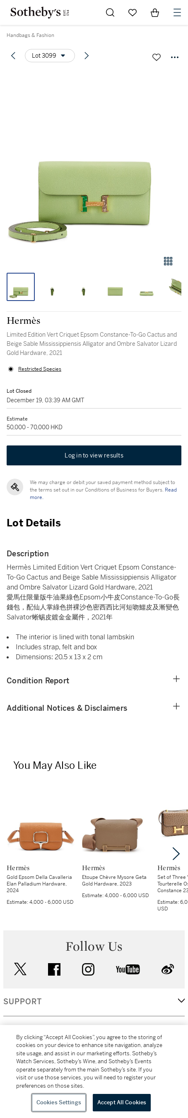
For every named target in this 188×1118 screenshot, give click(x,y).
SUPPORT (22, 1001)
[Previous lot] (13, 55)
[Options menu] (50, 55)
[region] (94, 1071)
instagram (88, 969)
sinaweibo (167, 969)
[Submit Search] (110, 12)
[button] (94, 159)
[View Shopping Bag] (155, 12)
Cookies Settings (58, 1102)
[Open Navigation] (177, 12)
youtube (128, 969)
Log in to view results (94, 455)
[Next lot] (86, 55)
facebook (54, 969)
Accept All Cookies (121, 1102)
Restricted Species (39, 369)
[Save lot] (156, 57)
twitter (20, 969)
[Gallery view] (168, 261)
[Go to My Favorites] (132, 12)
